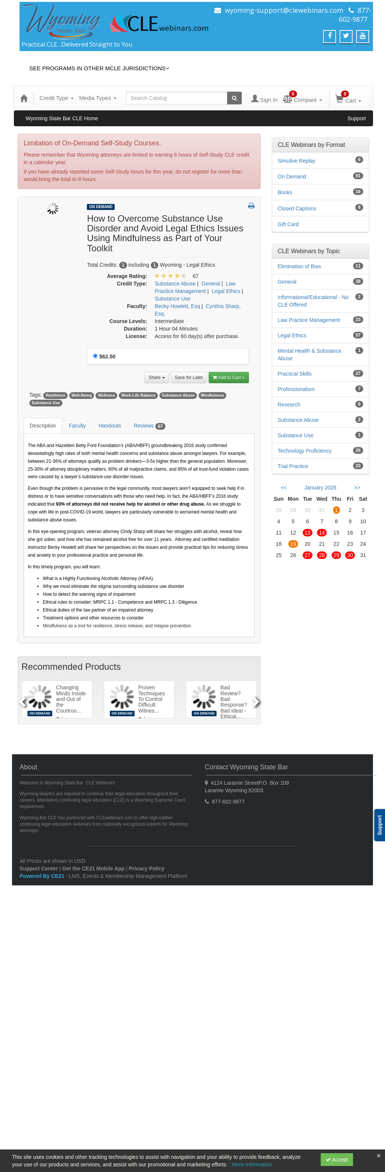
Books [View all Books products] (285, 192)
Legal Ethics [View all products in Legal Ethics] (226, 291)
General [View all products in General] (211, 284)
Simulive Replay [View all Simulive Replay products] (296, 161)
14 (322, 533)
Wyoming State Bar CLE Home (62, 118)
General (287, 282)
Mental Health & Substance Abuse (310, 354)
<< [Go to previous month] (284, 488)
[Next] (256, 699)
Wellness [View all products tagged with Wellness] (106, 395)
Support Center (39, 868)
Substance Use (296, 435)
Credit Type (56, 98)
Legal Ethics (292, 335)
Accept (337, 1160)
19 (293, 544)
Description (43, 426)
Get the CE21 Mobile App (93, 868)
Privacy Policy (147, 868)
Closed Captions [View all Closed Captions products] (297, 208)
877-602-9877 (355, 15)
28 (322, 555)
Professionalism (296, 389)
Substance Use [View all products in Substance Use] (172, 299)
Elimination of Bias (299, 266)
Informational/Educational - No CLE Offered (313, 301)
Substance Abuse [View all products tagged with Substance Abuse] (178, 395)
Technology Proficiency (305, 451)
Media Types (98, 98)
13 (308, 533)
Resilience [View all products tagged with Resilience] (55, 395)
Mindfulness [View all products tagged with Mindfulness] (212, 395)
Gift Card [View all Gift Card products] (288, 224)
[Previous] (21, 699)
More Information (252, 1164)
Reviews (149, 426)
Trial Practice (293, 466)
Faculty (77, 426)
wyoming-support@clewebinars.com (284, 10)
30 (350, 555)
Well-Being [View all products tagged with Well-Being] (81, 395)
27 (308, 555)
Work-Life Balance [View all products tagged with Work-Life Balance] (138, 395)
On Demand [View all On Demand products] (292, 177)
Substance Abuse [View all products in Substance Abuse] (175, 284)
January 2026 (320, 488)
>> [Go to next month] (357, 488)
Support (356, 118)
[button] (251, 206)
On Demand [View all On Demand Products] (100, 207)
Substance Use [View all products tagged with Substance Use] (46, 402)
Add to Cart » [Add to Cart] (229, 377)
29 (336, 555)
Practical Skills (295, 374)
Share (157, 377)
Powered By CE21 (43, 876)
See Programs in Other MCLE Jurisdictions (99, 68)
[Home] (23, 98)
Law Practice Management (309, 320)
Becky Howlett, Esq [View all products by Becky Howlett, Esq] (177, 306)
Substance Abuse (298, 420)
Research (289, 405)
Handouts (110, 426)
